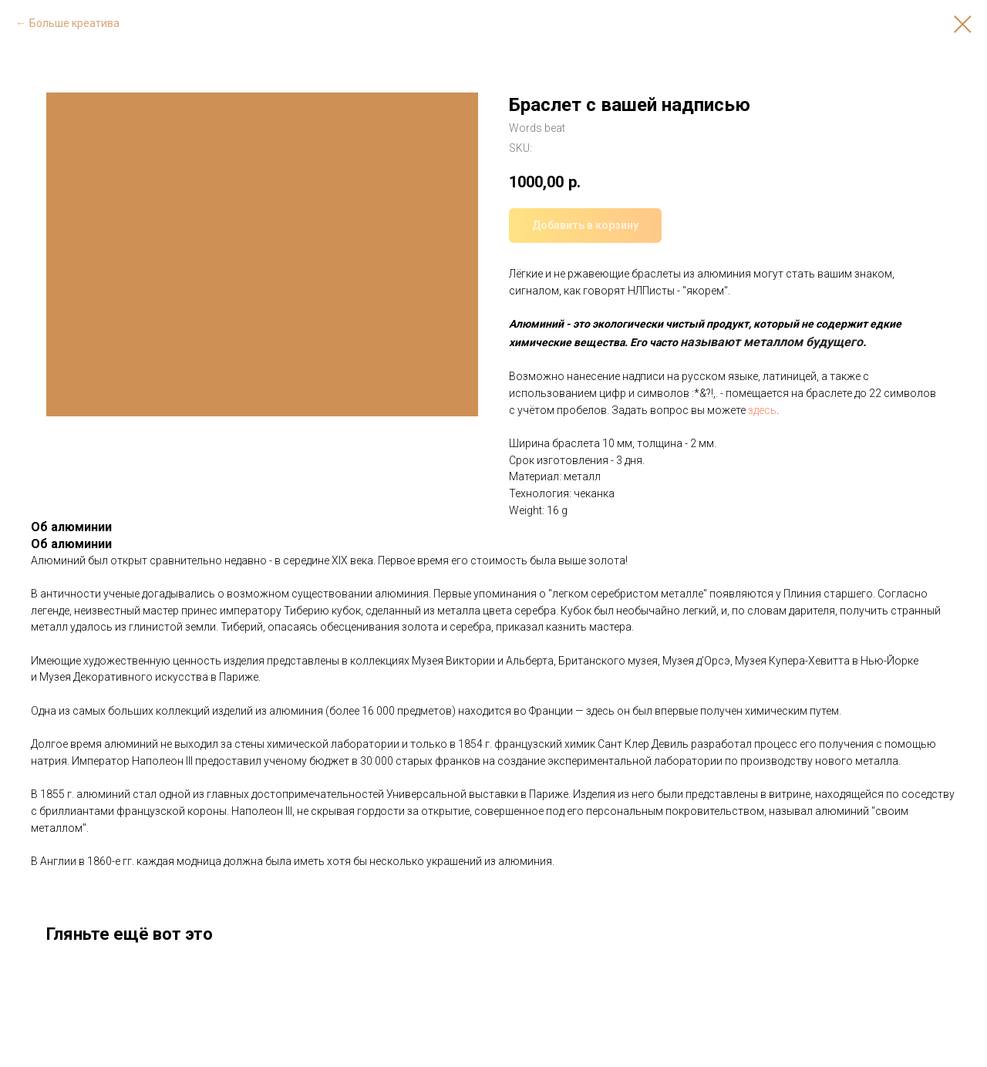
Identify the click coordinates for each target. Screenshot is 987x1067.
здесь (762, 410)
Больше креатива (74, 23)
